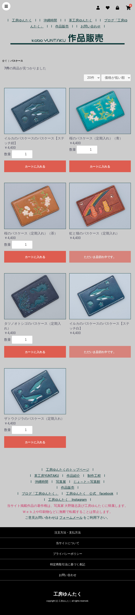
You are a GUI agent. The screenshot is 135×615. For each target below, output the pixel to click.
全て (4, 60)
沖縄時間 (50, 20)
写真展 (61, 482)
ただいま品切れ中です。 (100, 257)
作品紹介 (73, 476)
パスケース (16, 60)
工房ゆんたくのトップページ (67, 470)
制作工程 (94, 476)
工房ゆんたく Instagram (67, 500)
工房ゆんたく (22, 20)
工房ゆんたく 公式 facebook (89, 494)
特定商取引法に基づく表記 (67, 564)
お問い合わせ (91, 26)
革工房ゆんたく (80, 20)
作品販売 (62, 26)
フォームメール (71, 518)
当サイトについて (67, 543)
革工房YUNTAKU (46, 476)
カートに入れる (35, 166)
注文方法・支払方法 (67, 532)
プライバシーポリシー (67, 553)
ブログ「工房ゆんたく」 (40, 494)
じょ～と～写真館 (86, 482)
